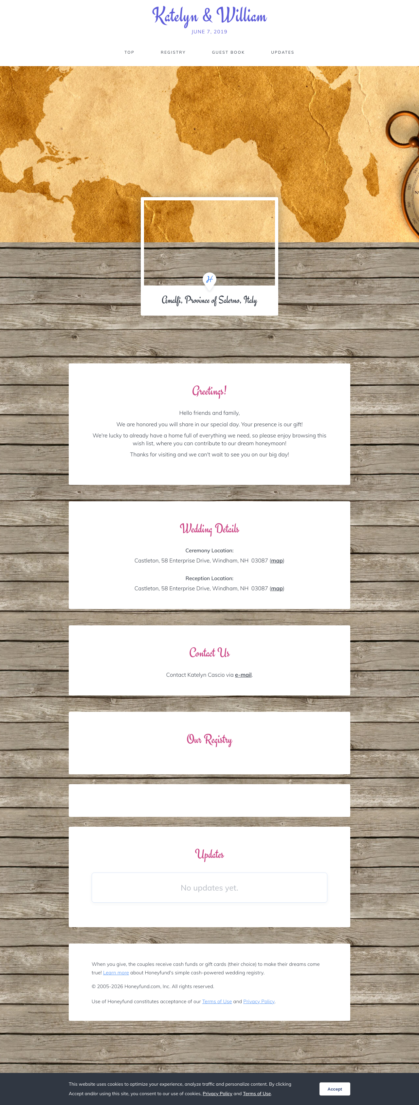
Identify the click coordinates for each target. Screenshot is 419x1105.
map (277, 560)
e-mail (243, 675)
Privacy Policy (258, 1001)
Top (129, 52)
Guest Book (228, 52)
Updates (283, 52)
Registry (173, 52)
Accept (335, 1089)
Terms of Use (217, 1001)
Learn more (116, 972)
